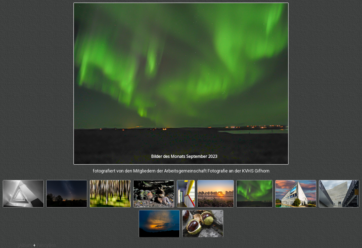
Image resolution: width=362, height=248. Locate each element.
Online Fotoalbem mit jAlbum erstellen (181, 238)
